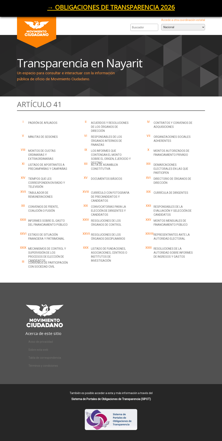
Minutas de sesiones (43, 136)
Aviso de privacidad (40, 341)
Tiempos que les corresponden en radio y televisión (46, 182)
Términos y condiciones (43, 365)
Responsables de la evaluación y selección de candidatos (173, 210)
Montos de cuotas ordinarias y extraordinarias (42, 154)
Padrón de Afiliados (42, 122)
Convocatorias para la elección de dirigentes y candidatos (108, 210)
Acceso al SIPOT (111, 423)
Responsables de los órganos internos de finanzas (106, 140)
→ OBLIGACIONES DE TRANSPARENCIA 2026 (111, 7)
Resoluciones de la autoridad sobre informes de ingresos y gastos (173, 252)
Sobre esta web (38, 349)
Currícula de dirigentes (171, 192)
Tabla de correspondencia (44, 357)
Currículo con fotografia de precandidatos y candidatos (110, 196)
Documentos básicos (106, 178)
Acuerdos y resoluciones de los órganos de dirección (110, 126)
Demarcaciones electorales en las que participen (171, 168)
